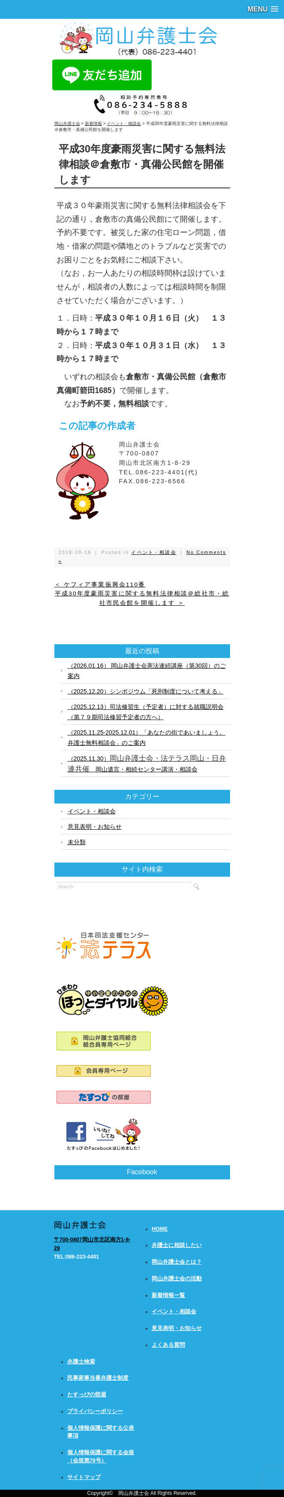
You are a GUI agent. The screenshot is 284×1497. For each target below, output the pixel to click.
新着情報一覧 (168, 1295)
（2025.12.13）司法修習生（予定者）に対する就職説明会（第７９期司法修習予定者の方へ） (146, 711)
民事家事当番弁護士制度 (98, 1378)
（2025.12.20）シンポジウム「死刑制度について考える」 (146, 691)
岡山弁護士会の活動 (177, 1279)
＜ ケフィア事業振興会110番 (100, 584)
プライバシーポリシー (95, 1411)
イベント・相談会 (153, 552)
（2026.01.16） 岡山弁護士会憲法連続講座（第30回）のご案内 (147, 670)
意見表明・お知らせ (95, 826)
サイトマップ (84, 1477)
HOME (160, 1229)
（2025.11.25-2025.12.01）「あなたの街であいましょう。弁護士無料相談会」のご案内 (147, 737)
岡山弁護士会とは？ (177, 1262)
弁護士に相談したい (177, 1245)
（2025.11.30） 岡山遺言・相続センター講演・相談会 (147, 763)
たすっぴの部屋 (86, 1395)
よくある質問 (168, 1345)
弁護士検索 (81, 1362)
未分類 (77, 842)
